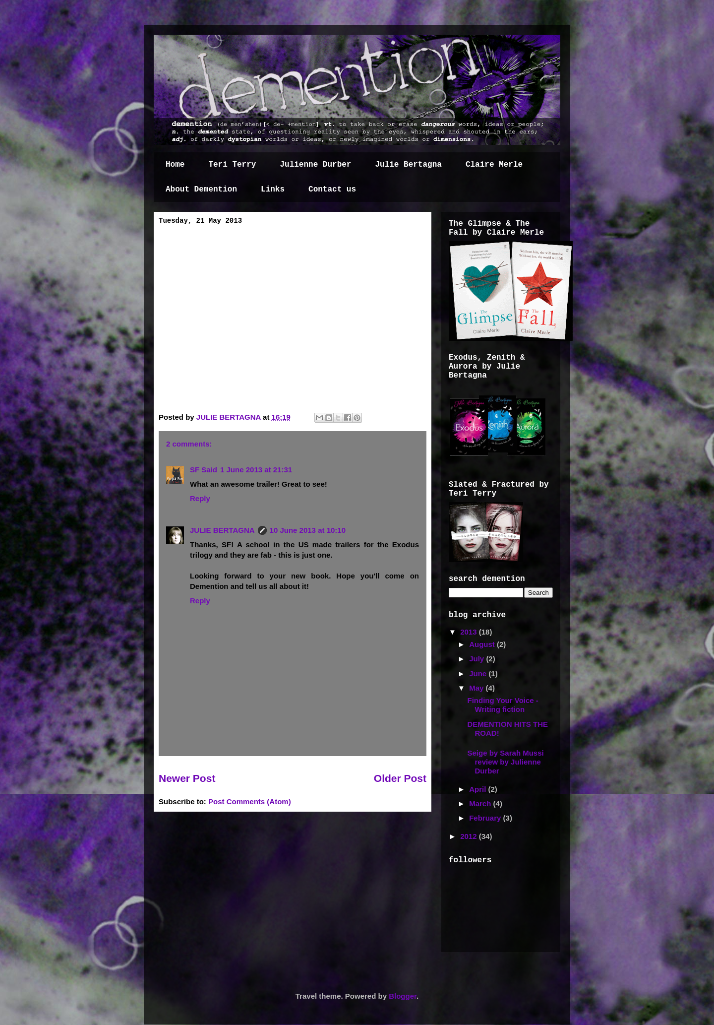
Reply (200, 498)
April (478, 789)
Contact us (332, 189)
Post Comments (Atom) (249, 801)
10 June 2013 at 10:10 (308, 530)
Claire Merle (494, 164)
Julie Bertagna (408, 164)
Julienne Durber (315, 164)
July (477, 658)
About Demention (201, 189)
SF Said (203, 469)
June (478, 673)
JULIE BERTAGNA (229, 417)
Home (175, 164)
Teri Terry (232, 164)
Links (273, 189)
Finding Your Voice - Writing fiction (503, 704)
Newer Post (187, 778)
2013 (469, 632)
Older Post (400, 778)
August (483, 644)
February (486, 818)
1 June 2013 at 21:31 (256, 469)
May (477, 688)
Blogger (402, 996)
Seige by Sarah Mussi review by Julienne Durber (506, 762)
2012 (469, 836)
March (481, 803)
